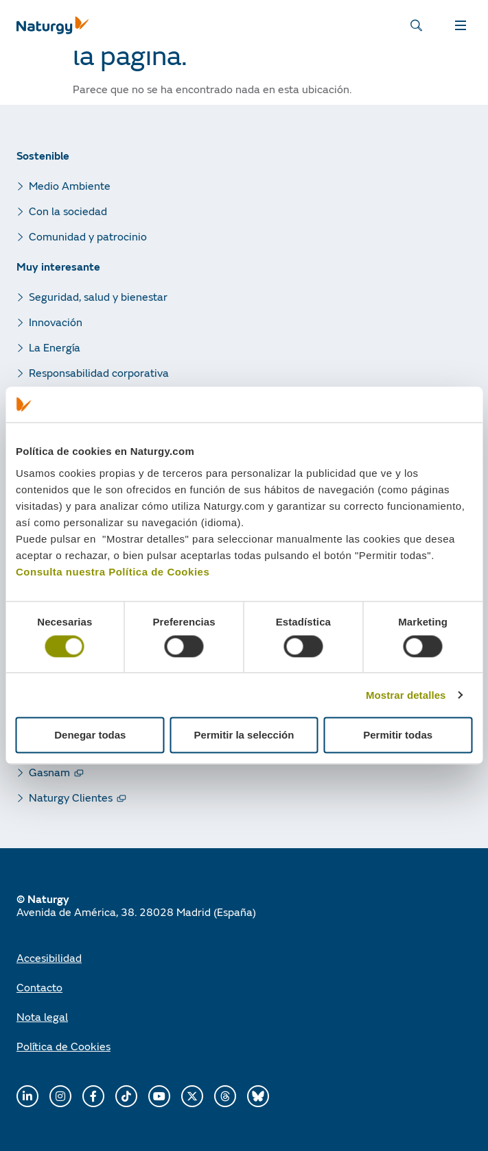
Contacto (39, 986)
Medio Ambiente (70, 185)
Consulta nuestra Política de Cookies (112, 572)
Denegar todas (90, 735)
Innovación (55, 321)
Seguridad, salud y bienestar (98, 296)
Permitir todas (397, 735)
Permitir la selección (244, 735)
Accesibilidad (49, 957)
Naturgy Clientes (71, 797)
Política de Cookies (63, 1045)
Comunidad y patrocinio (88, 236)
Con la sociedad (68, 210)
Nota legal (42, 1016)
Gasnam (49, 771)
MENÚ (460, 25)
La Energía (54, 347)
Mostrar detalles (406, 695)
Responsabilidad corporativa (99, 372)
